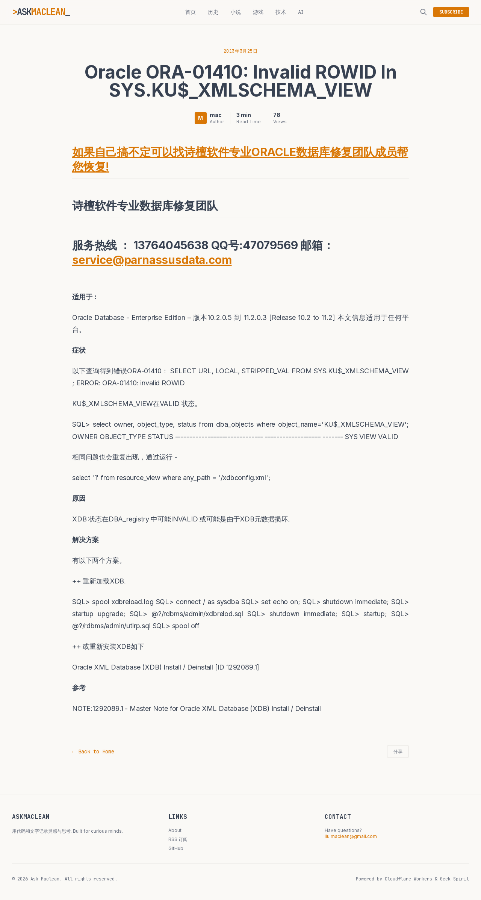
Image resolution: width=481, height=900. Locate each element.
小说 (235, 12)
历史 (213, 12)
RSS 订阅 (178, 839)
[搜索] (423, 12)
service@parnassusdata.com (152, 260)
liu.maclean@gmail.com (351, 836)
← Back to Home (93, 751)
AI (301, 12)
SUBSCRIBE (451, 12)
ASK (41, 12)
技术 (280, 12)
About (175, 830)
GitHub (175, 848)
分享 (397, 751)
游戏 (258, 12)
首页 (190, 12)
